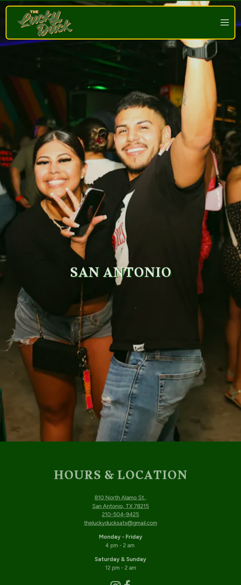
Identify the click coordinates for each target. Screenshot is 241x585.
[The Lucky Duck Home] (45, 23)
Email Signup (121, 575)
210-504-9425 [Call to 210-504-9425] (120, 494)
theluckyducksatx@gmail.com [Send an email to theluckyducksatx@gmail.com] (120, 503)
